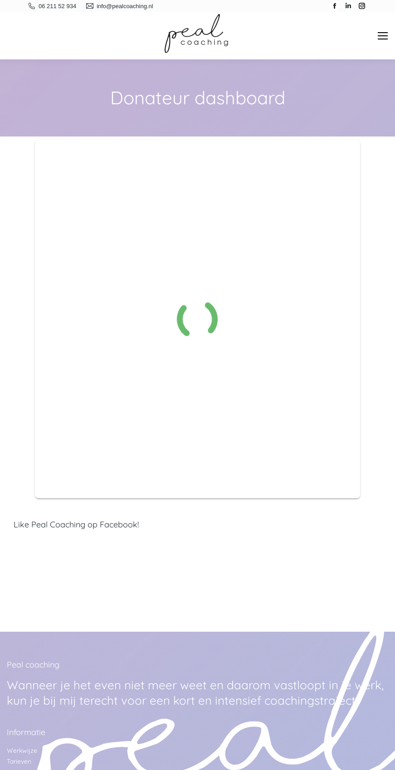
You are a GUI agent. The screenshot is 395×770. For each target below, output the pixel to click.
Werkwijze (22, 750)
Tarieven (19, 761)
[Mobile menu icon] (382, 35)
